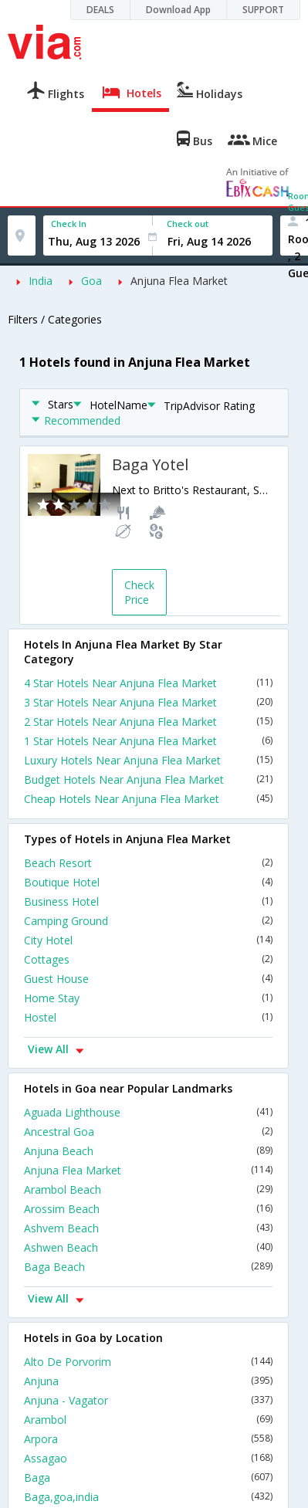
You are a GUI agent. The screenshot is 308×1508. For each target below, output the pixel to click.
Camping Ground (148, 920)
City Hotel (148, 940)
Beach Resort (148, 863)
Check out (187, 223)
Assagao (148, 1458)
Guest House (148, 978)
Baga (148, 1477)
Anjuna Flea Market (179, 280)
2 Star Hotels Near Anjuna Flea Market (148, 721)
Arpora (148, 1439)
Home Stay (148, 998)
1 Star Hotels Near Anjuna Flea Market (148, 741)
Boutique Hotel (148, 882)
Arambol (148, 1419)
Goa (91, 280)
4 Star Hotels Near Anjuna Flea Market (148, 683)
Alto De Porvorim (148, 1361)
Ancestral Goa (148, 1131)
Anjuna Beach (148, 1151)
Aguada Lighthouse (148, 1112)
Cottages (148, 959)
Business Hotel (148, 901)
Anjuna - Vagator (148, 1400)
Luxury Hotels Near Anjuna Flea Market (148, 760)
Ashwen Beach (148, 1247)
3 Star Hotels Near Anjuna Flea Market (148, 702)
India (40, 280)
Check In (68, 223)
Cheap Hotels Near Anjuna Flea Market (148, 798)
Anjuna (148, 1381)
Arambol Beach (148, 1189)
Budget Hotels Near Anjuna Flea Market (148, 779)
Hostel (148, 1017)
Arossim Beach (148, 1208)
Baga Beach (148, 1266)
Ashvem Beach (148, 1228)
